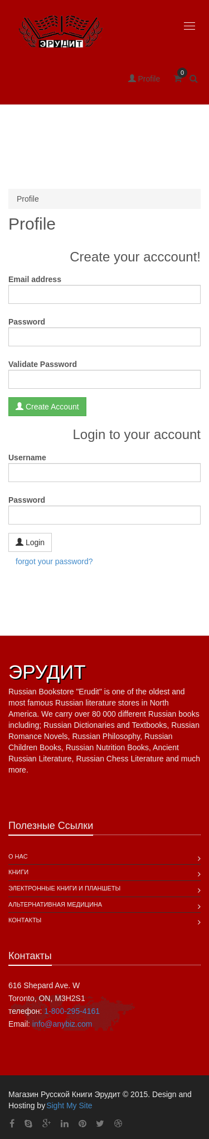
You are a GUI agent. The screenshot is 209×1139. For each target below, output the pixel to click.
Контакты (24, 920)
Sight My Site (69, 1105)
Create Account (47, 406)
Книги (18, 872)
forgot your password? (54, 561)
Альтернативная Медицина (55, 904)
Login (30, 542)
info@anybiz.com (62, 1023)
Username (27, 457)
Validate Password (42, 364)
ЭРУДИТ (47, 672)
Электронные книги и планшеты (64, 888)
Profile (144, 78)
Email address (34, 279)
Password (26, 321)
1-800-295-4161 (72, 1011)
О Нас (18, 856)
